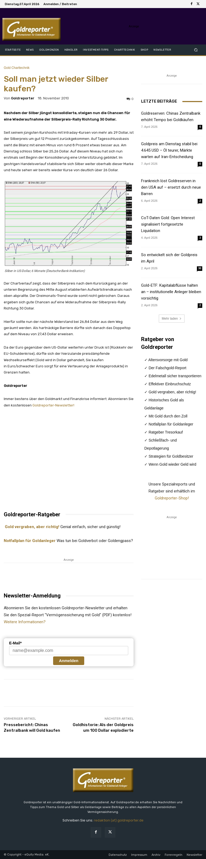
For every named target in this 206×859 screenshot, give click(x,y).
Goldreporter (22, 98)
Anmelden (69, 660)
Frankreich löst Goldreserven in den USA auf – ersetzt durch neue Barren (171, 187)
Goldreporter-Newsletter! (53, 405)
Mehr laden (172, 318)
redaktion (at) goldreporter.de (119, 820)
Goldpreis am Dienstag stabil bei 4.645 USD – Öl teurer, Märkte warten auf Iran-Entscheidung (169, 150)
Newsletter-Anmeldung (32, 595)
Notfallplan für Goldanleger (30, 540)
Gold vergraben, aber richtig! (31, 526)
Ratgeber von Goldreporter (157, 343)
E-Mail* (15, 643)
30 (199, 268)
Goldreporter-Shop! (172, 498)
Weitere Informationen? (25, 621)
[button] (196, 49)
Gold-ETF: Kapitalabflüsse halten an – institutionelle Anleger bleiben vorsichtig (171, 292)
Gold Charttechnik (17, 68)
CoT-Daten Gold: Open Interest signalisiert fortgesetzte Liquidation (168, 224)
